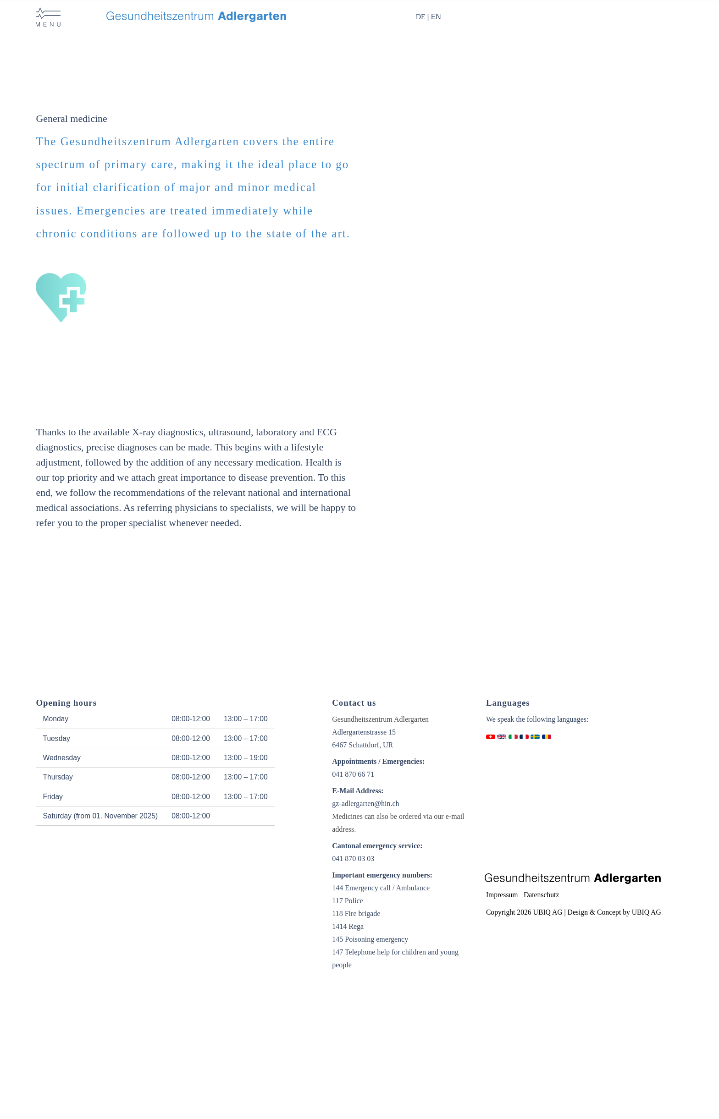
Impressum (502, 895)
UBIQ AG (646, 912)
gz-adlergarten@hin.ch (365, 803)
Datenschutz (541, 895)
